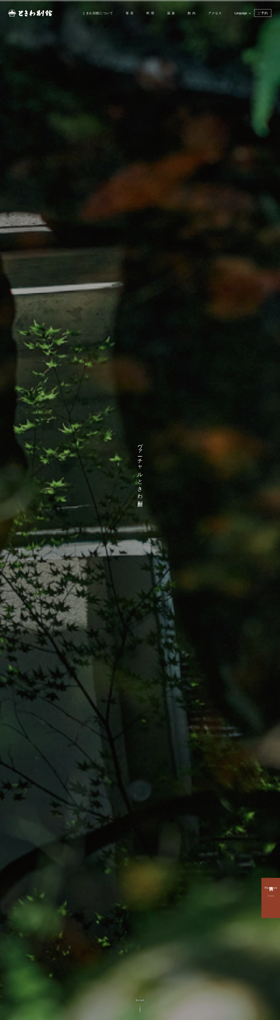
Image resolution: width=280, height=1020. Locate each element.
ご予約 (262, 13)
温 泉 (171, 13)
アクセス (215, 13)
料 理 (150, 13)
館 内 (192, 13)
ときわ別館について (97, 13)
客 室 (130, 13)
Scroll (140, 1005)
